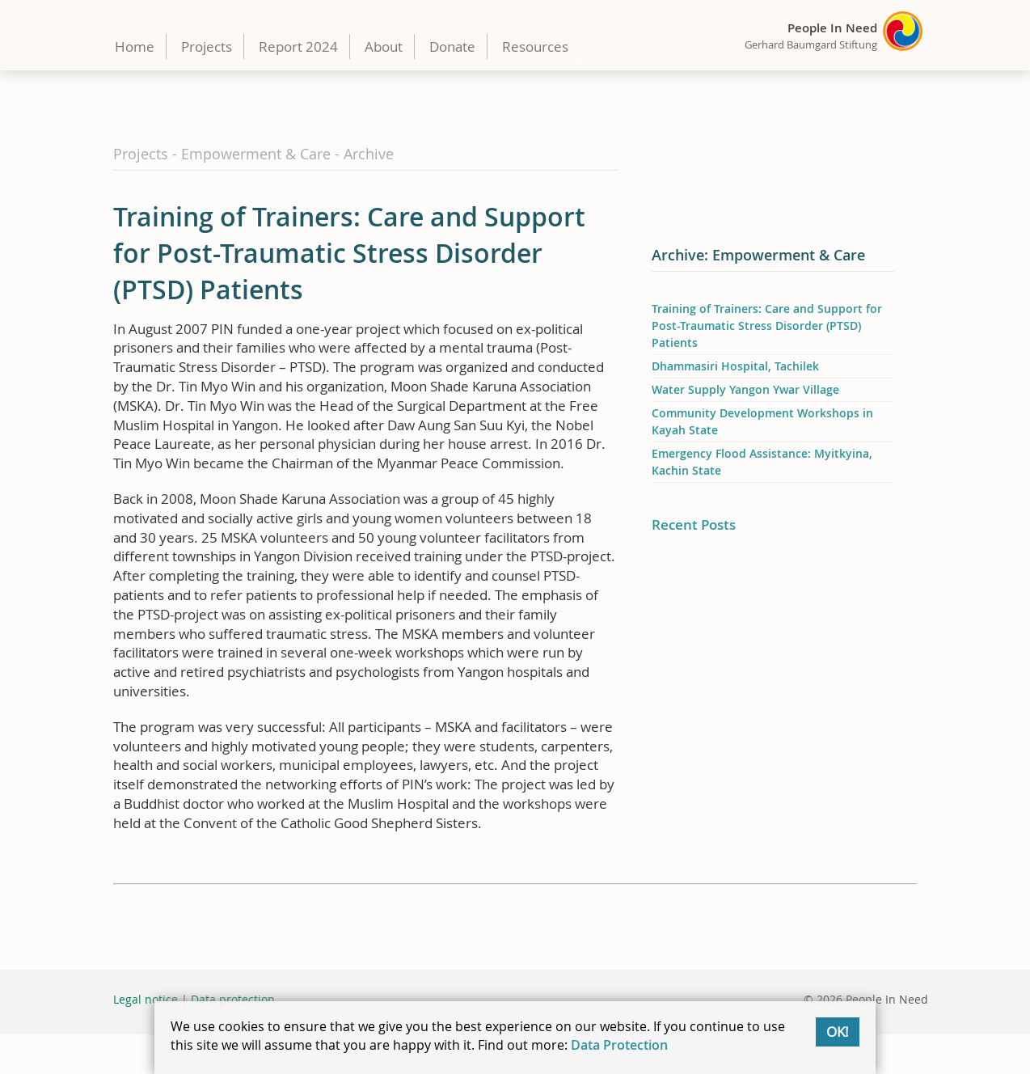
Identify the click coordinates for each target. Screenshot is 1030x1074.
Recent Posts (694, 524)
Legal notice (145, 999)
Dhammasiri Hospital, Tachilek (735, 366)
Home (134, 46)
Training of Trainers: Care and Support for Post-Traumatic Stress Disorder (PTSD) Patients (767, 325)
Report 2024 (298, 46)
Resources (535, 46)
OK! (837, 1031)
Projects (206, 46)
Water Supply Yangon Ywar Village (745, 389)
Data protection (233, 999)
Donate (452, 46)
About (384, 46)
